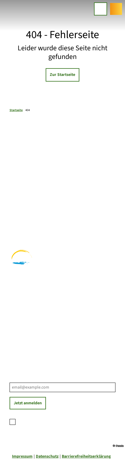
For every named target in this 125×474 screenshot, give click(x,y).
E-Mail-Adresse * (24, 379)
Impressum (22, 456)
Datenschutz (47, 456)
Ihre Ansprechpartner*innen (35, 323)
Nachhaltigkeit (23, 342)
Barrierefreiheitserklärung (86, 456)
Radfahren (19, 222)
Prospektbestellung (27, 329)
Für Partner (20, 336)
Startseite (16, 110)
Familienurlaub (23, 209)
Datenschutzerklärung (60, 421)
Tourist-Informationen (30, 348)
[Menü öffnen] (100, 8)
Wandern (18, 216)
